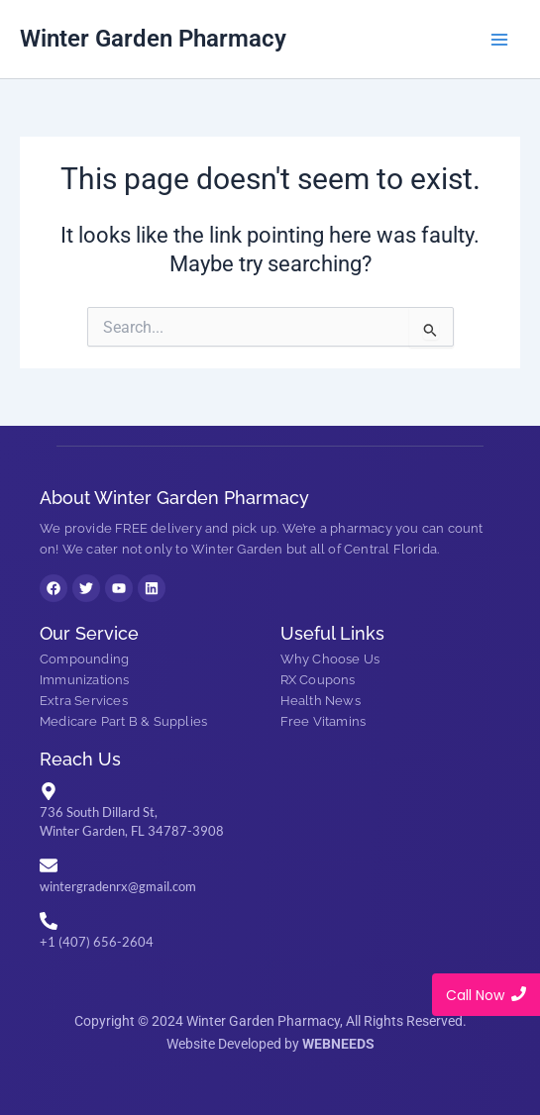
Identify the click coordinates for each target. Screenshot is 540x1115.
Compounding (84, 659)
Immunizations (85, 679)
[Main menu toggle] (499, 39)
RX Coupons (318, 679)
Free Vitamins (323, 721)
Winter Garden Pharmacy (153, 38)
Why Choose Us (330, 659)
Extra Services (84, 700)
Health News (320, 700)
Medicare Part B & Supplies (123, 721)
